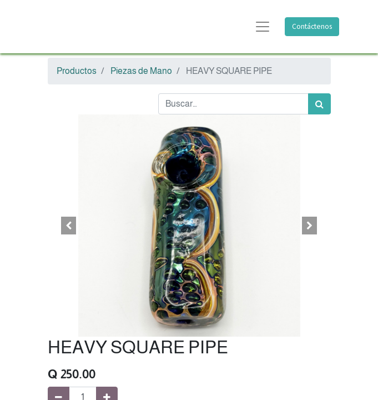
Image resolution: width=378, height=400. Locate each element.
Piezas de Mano (141, 71)
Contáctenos (312, 26)
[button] (69, 225)
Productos (77, 71)
